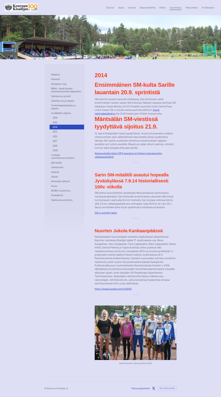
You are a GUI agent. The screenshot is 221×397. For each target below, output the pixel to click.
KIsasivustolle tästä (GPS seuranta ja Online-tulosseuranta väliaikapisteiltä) (128, 155)
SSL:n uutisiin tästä (106, 213)
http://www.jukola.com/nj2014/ (113, 289)
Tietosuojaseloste (140, 388)
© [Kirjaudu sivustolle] (46, 388)
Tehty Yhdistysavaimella (167, 388)
